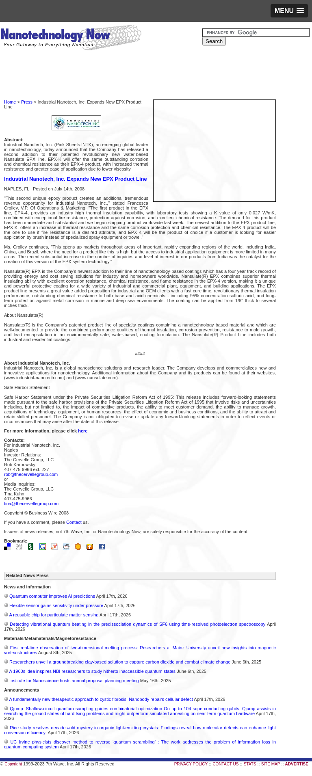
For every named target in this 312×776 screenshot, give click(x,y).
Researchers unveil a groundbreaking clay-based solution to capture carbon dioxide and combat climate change (119, 661)
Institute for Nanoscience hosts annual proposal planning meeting (74, 680)
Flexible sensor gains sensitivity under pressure (56, 605)
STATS (250, 764)
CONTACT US (225, 764)
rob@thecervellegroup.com (31, 474)
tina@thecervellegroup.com (31, 503)
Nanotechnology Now (71, 38)
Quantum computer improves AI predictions (52, 596)
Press (26, 101)
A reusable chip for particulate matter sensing (53, 614)
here (82, 430)
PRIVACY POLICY (191, 764)
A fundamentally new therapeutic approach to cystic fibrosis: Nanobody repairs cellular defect (101, 699)
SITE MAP (270, 764)
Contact (74, 522)
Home (10, 101)
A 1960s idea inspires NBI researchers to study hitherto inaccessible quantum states (92, 671)
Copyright (13, 764)
